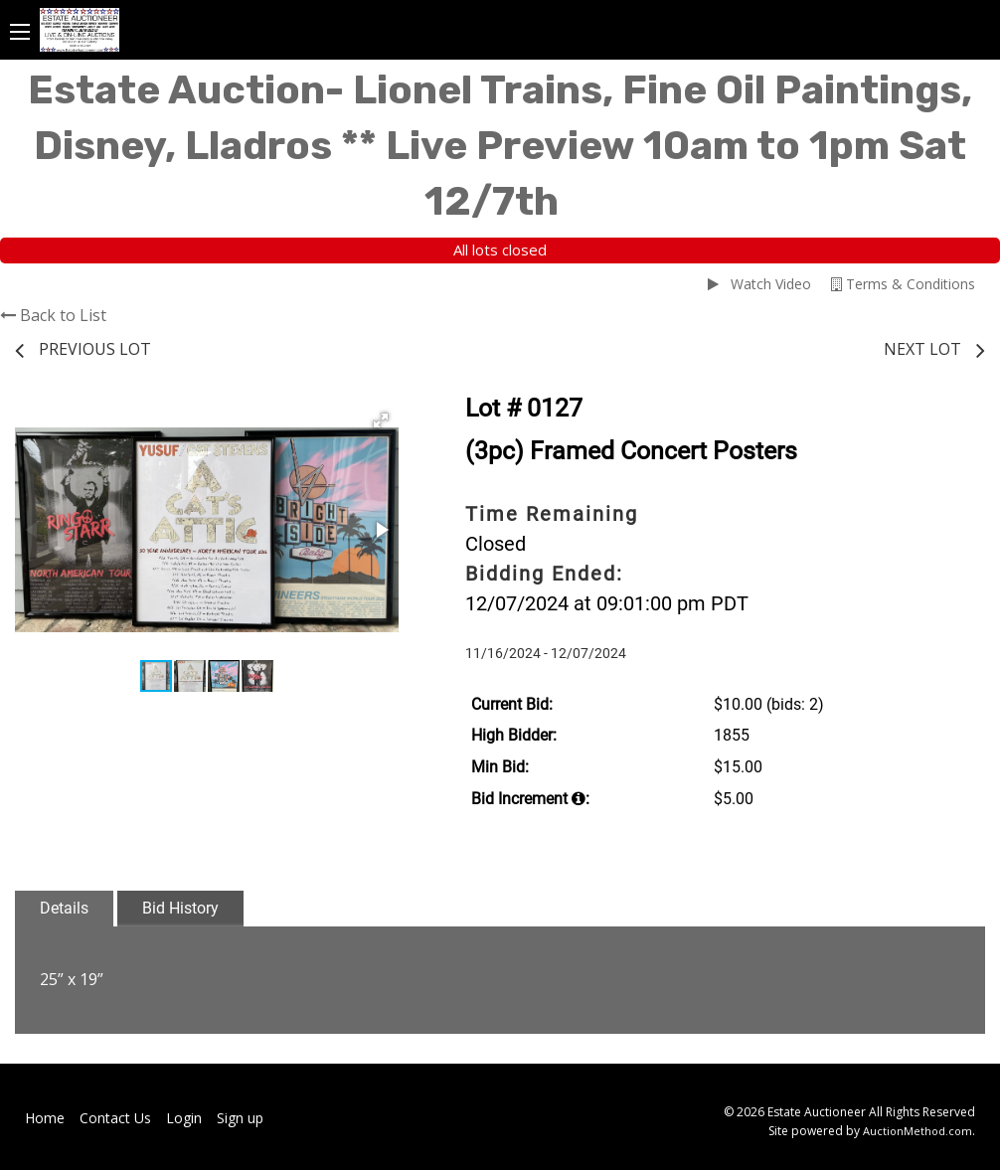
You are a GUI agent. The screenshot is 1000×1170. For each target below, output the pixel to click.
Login (184, 1117)
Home (45, 1117)
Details (64, 908)
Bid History (180, 908)
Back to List (53, 315)
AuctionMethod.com (917, 1130)
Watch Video (759, 283)
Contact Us (115, 1117)
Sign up (240, 1117)
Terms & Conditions (903, 283)
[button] (381, 420)
